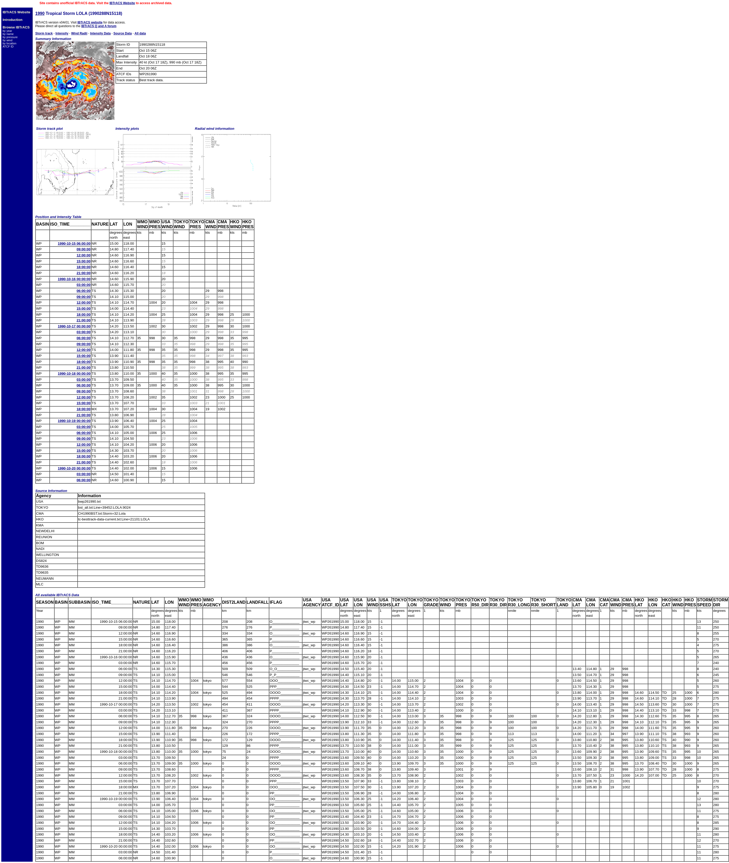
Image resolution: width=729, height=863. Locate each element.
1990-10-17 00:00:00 (74, 326)
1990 (40, 13)
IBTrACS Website (122, 3)
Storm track (44, 33)
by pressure (10, 37)
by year (7, 30)
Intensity (61, 33)
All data (140, 33)
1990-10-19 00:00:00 (74, 421)
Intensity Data (100, 33)
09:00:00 (83, 249)
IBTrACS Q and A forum (98, 26)
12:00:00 (83, 255)
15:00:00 (83, 261)
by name (8, 34)
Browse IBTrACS (16, 27)
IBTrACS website (89, 22)
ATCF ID (8, 46)
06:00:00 (83, 291)
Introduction (12, 20)
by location (9, 43)
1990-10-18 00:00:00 (74, 373)
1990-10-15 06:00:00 (74, 243)
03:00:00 (83, 285)
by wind (7, 40)
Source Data (122, 33)
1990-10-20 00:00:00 (74, 468)
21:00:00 (83, 273)
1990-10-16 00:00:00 (74, 279)
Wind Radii (79, 33)
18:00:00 (83, 267)
